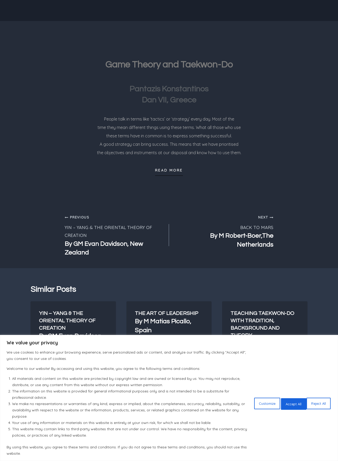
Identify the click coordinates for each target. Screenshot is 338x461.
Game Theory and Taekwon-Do (169, 64)
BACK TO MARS (223, 231)
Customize (248, 402)
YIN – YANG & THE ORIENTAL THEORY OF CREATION (115, 235)
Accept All (315, 402)
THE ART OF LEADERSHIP (169, 323)
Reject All (282, 402)
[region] (169, 398)
